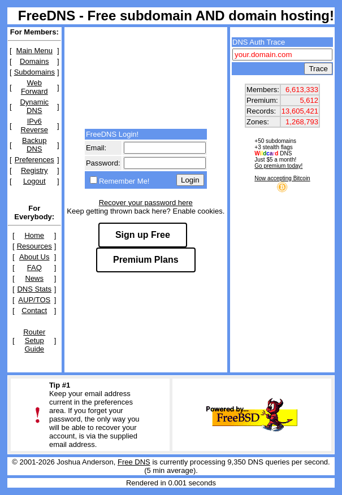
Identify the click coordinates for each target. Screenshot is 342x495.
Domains (34, 61)
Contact (34, 310)
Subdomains (34, 72)
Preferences (34, 159)
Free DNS (134, 462)
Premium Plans (146, 259)
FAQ (34, 267)
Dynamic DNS (34, 106)
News (34, 278)
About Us (34, 257)
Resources (34, 246)
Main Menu (34, 50)
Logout (34, 181)
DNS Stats (34, 289)
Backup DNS (34, 144)
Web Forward (34, 87)
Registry (34, 170)
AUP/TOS (34, 300)
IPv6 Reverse (34, 125)
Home (34, 235)
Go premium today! (278, 166)
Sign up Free (142, 235)
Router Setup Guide (34, 340)
